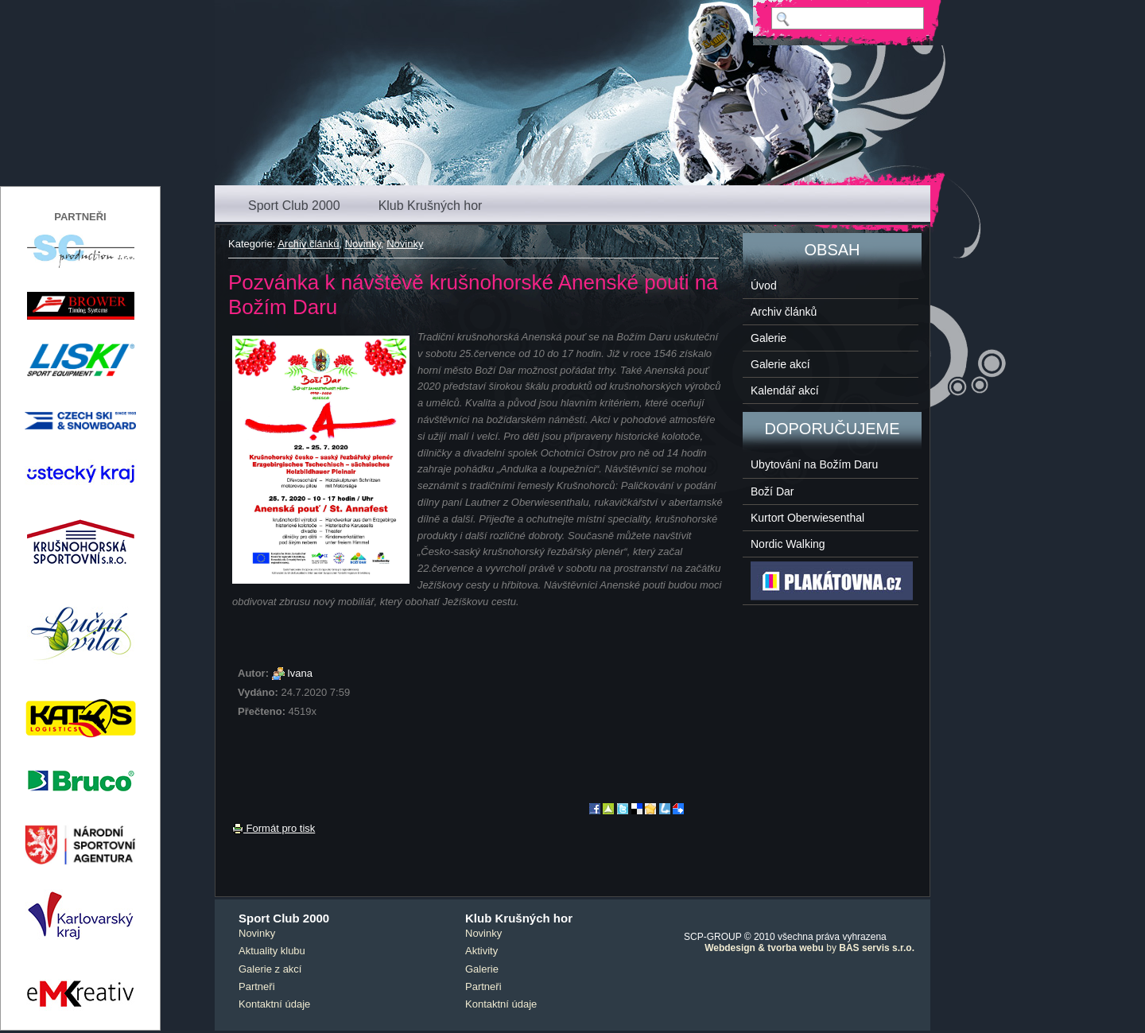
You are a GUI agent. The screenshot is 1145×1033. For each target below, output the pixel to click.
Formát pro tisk (273, 828)
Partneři (257, 986)
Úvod (764, 285)
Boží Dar (772, 491)
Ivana (299, 673)
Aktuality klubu (272, 951)
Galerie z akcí (270, 969)
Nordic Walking (788, 544)
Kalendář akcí (785, 390)
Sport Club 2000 (294, 205)
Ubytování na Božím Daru (814, 464)
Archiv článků (308, 244)
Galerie (768, 338)
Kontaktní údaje (274, 1004)
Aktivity (481, 951)
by (809, 947)
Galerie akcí (780, 364)
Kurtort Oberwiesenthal (807, 517)
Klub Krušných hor (430, 205)
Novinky (363, 244)
